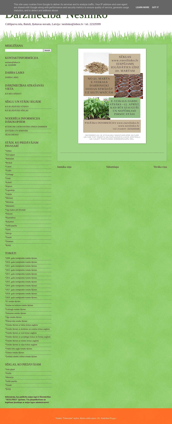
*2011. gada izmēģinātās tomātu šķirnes (21, 266)
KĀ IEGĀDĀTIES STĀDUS (17, 107)
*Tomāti (8, 237)
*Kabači (8, 182)
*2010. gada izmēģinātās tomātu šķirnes (21, 262)
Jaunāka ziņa (64, 166)
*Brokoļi (8, 163)
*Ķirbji (8, 245)
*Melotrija (9, 202)
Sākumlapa (112, 166)
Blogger (113, 418)
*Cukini (8, 167)
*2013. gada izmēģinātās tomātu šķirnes (21, 274)
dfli (98, 418)
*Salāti (8, 229)
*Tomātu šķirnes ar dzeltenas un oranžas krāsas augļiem (27, 329)
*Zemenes (9, 241)
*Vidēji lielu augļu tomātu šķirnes (18, 349)
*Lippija (8, 194)
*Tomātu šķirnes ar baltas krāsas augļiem (21, 325)
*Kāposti (8, 186)
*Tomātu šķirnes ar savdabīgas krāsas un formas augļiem (27, 337)
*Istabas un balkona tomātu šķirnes (19, 305)
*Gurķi (8, 178)
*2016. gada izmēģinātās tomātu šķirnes (21, 286)
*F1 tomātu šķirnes (12, 301)
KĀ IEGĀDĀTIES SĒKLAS (16, 110)
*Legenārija (10, 190)
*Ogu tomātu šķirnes (13, 317)
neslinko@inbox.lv (12, 62)
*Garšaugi (9, 174)
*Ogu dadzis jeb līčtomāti (15, 210)
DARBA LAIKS (11, 77)
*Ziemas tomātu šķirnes (14, 353)
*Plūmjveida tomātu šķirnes (16, 321)
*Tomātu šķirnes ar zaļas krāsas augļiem (21, 345)
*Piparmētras (10, 218)
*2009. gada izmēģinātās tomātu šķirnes (21, 258)
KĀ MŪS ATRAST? (13, 94)
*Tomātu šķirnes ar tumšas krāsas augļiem (22, 341)
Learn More (142, 7)
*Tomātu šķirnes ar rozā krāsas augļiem (21, 333)
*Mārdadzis (9, 206)
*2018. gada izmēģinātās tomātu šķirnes (21, 294)
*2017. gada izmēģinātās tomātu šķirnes (21, 290)
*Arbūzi (8, 151)
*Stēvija (8, 233)
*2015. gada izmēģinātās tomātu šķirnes (21, 282)
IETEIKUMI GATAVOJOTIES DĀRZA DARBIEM (26, 127)
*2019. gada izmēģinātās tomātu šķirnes (21, 297)
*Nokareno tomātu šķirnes (15, 313)
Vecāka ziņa (160, 166)
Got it (155, 7)
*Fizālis (8, 170)
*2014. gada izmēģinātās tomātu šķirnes (21, 278)
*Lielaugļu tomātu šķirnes (15, 309)
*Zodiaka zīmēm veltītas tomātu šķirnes (21, 356)
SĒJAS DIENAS (12, 135)
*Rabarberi (9, 222)
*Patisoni (8, 214)
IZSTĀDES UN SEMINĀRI (16, 131)
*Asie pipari (10, 155)
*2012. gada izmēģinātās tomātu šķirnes (21, 270)
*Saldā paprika (11, 226)
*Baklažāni (9, 159)
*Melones (9, 198)
